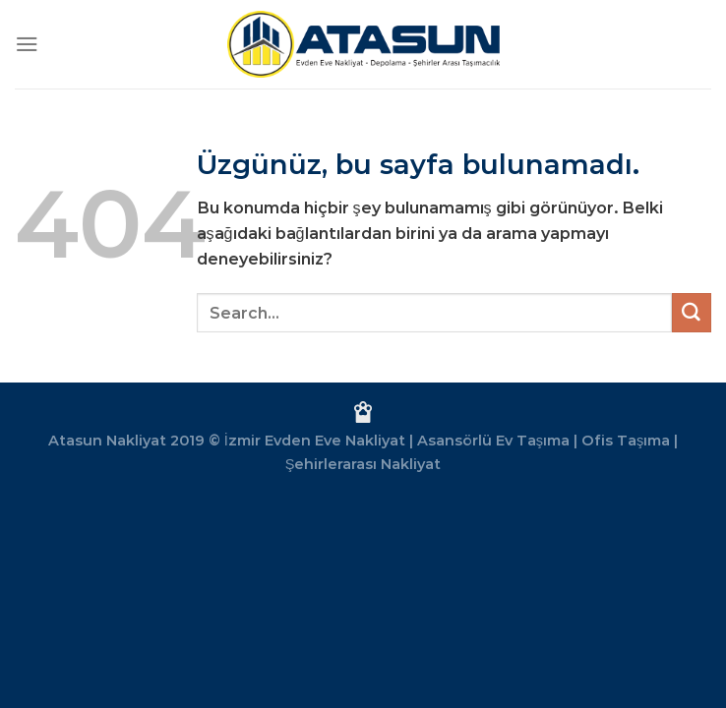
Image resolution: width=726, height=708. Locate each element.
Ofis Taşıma (625, 440)
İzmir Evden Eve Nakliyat (314, 440)
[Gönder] (691, 312)
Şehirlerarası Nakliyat (363, 464)
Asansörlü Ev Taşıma (493, 440)
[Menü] (27, 44)
